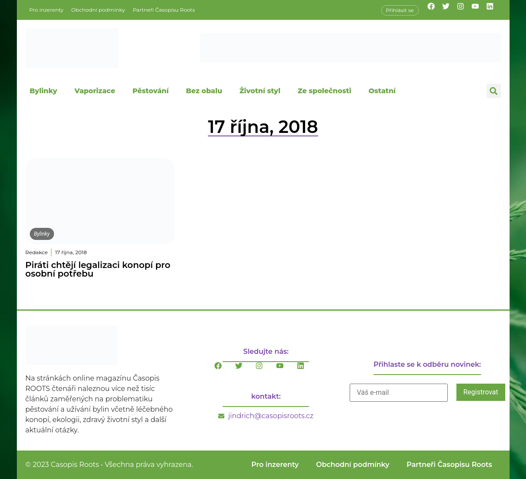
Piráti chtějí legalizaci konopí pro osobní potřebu (98, 269)
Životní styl (260, 91)
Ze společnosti (324, 91)
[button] (494, 91)
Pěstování (150, 91)
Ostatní (382, 91)
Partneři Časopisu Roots (164, 9)
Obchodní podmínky (98, 9)
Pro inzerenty (46, 9)
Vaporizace (94, 91)
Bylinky (43, 91)
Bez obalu (204, 91)
